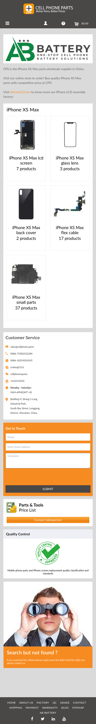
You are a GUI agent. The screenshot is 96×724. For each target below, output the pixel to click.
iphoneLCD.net (20, 92)
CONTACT (79, 702)
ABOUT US (26, 702)
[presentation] (25, 476)
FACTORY (43, 702)
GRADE (65, 702)
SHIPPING (15, 707)
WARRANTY (50, 707)
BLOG (65, 707)
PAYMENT (32, 707)
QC (55, 702)
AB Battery (48, 712)
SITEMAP (78, 707)
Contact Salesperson (48, 520)
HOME (11, 702)
